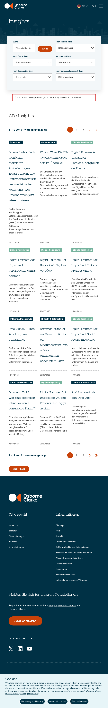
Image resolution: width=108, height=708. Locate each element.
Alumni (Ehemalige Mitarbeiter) (70, 558)
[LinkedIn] (20, 648)
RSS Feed (19, 469)
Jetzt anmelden (25, 620)
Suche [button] (93, 6)
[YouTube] (29, 648)
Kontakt (59, 536)
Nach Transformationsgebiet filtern (69, 71)
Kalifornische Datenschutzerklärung (72, 547)
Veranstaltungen (16, 547)
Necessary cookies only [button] (32, 701)
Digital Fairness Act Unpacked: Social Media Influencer (84, 334)
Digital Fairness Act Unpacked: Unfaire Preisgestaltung (84, 265)
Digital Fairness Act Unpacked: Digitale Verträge (53, 265)
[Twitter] (11, 648)
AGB (58, 530)
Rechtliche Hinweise (65, 574)
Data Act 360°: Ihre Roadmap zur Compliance (22, 334)
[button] (82, 6)
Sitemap (60, 525)
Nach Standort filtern (64, 42)
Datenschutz (16, 142)
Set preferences (79, 701)
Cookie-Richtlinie (64, 563)
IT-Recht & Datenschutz (21, 319)
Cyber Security (48, 142)
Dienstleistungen (16, 536)
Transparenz (61, 569)
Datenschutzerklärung (66, 541)
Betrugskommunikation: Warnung (71, 580)
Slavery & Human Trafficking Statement (74, 552)
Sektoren (13, 530)
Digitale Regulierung (82, 142)
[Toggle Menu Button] (101, 6)
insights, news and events (62, 605)
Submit (45, 49)
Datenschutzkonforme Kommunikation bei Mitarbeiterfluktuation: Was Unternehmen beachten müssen (54, 345)
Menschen (13, 525)
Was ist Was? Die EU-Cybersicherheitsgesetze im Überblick (54, 158)
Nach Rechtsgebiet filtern (23, 71)
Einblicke (13, 541)
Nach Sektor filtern (63, 56)
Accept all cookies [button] (57, 701)
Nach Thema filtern (20, 56)
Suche (15, 42)
